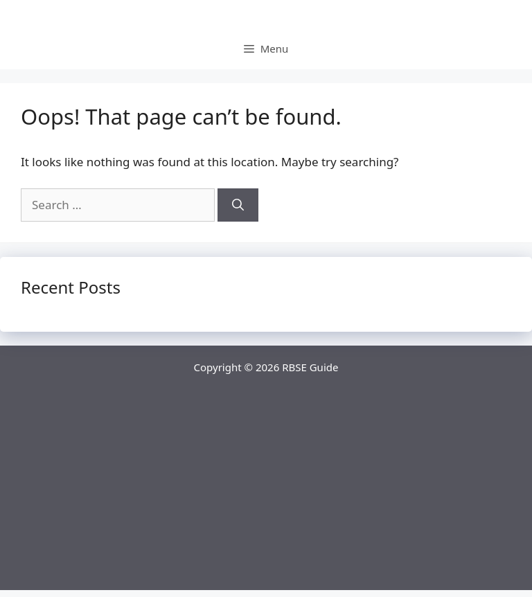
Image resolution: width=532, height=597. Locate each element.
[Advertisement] (266, 493)
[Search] (238, 205)
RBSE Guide (310, 367)
